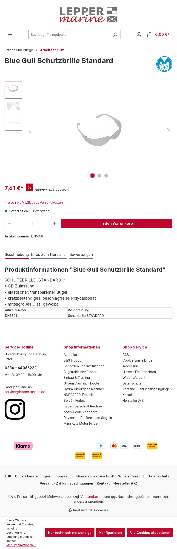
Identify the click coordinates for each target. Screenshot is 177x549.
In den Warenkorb (117, 223)
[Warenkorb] (158, 34)
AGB (126, 355)
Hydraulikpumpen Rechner (84, 389)
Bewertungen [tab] (81, 254)
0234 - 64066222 (21, 367)
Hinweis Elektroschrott (139, 372)
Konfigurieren (110, 533)
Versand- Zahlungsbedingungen (147, 389)
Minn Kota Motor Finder (81, 423)
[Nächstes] (168, 130)
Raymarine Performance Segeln (88, 418)
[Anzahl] (32, 223)
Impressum (131, 366)
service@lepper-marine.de (25, 392)
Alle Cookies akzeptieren (150, 533)
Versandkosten (91, 497)
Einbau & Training (77, 377)
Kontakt (128, 395)
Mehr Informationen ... (21, 545)
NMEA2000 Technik (79, 395)
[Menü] (10, 34)
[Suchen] (115, 34)
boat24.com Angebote (81, 412)
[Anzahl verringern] (9, 223)
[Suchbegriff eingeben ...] (69, 34)
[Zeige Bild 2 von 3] (99, 176)
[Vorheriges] (29, 130)
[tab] (17, 255)
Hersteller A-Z (133, 400)
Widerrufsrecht (134, 377)
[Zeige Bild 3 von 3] (106, 176)
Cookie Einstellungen (138, 360)
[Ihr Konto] (138, 34)
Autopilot (70, 355)
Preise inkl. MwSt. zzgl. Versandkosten (34, 202)
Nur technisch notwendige (69, 533)
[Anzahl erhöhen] (55, 223)
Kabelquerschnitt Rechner (83, 406)
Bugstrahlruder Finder (80, 372)
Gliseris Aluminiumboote (81, 383)
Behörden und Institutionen (84, 366)
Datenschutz (132, 383)
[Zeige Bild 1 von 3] (92, 176)
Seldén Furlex (74, 400)
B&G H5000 (73, 360)
